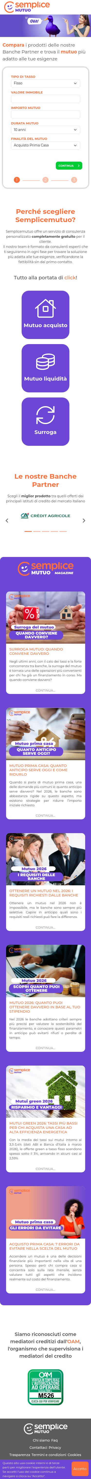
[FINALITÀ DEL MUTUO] (45, 145)
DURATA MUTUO (25, 123)
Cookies (74, 1455)
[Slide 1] (28, 531)
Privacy (55, 1447)
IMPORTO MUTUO (26, 108)
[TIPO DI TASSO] (45, 83)
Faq (54, 1440)
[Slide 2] (37, 531)
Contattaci (38, 1447)
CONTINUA (68, 165)
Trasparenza (19, 1455)
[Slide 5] (63, 531)
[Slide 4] (54, 531)
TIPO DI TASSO (23, 77)
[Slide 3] (45, 531)
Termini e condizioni (49, 1455)
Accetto (80, 1469)
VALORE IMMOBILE (27, 92)
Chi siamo (41, 1440)
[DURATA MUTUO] (45, 130)
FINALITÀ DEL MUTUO (29, 139)
